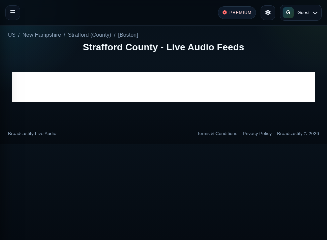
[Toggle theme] (268, 12)
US (12, 35)
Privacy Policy (257, 133)
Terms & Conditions (217, 133)
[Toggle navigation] (12, 12)
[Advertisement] (163, 87)
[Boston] (128, 35)
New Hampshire (41, 35)
